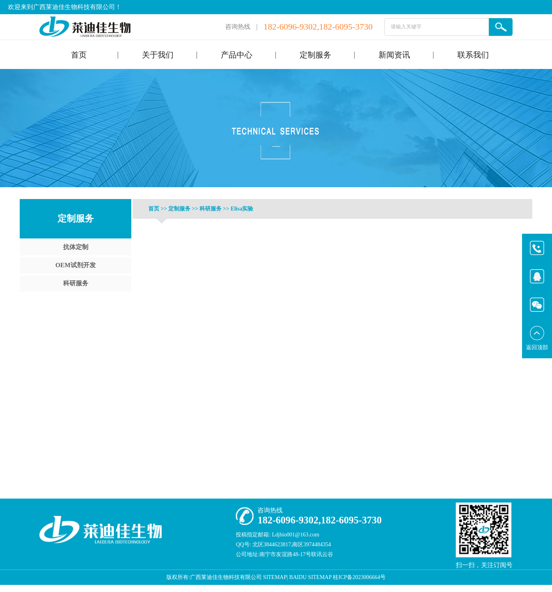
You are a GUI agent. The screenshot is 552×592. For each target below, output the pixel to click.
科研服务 (75, 283)
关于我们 (157, 54)
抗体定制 (75, 247)
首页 (79, 54)
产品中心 (236, 54)
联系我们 (473, 54)
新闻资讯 (394, 54)
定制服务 (315, 54)
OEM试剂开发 (76, 265)
